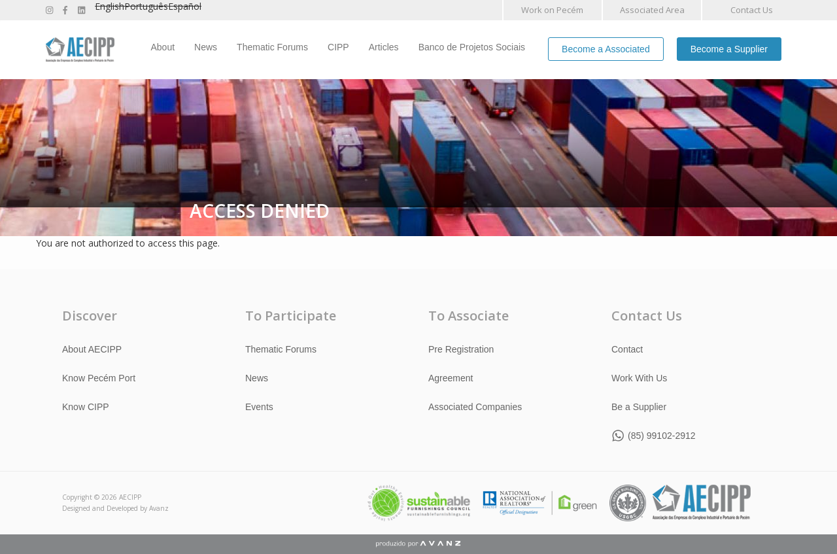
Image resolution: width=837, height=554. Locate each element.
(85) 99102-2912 (662, 435)
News (205, 47)
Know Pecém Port (98, 378)
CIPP (338, 47)
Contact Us (751, 10)
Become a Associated (606, 49)
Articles (384, 47)
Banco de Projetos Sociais (471, 47)
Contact (627, 349)
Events (259, 407)
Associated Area (652, 10)
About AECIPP (92, 349)
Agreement (450, 378)
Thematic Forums (272, 47)
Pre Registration (461, 349)
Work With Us (639, 378)
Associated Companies (475, 407)
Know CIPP (85, 407)
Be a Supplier (638, 407)
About (163, 47)
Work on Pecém (552, 10)
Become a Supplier (729, 49)
